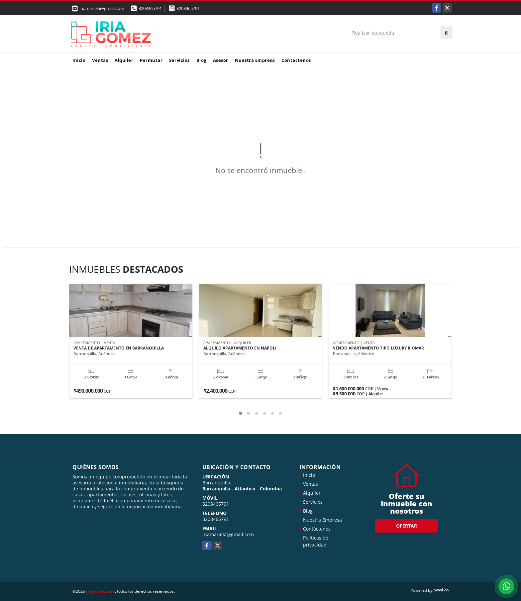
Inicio (78, 60)
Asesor (220, 60)
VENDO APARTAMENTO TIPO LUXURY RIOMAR (378, 349)
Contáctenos (296, 60)
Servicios (179, 60)
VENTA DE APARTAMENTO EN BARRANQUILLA (118, 349)
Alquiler (124, 60)
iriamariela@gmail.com (228, 534)
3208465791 (150, 8)
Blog (201, 60)
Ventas (100, 60)
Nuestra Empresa (255, 60)
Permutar (151, 60)
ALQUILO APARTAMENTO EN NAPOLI (239, 349)
